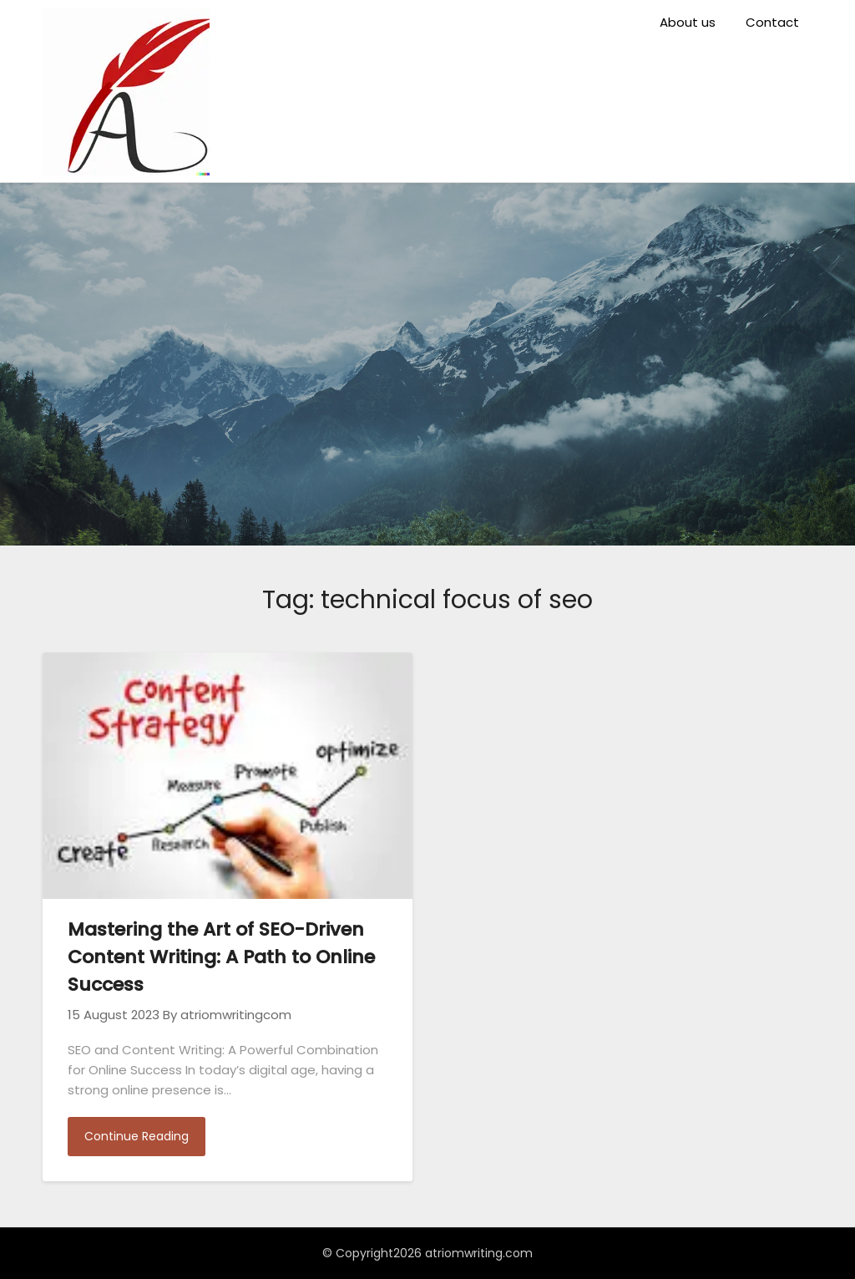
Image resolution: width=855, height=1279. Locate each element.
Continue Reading (136, 1136)
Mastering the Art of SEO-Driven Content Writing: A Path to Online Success (221, 956)
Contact (772, 22)
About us (688, 22)
